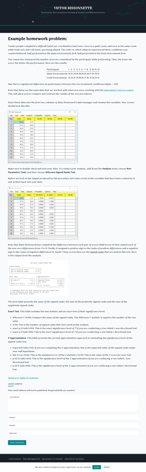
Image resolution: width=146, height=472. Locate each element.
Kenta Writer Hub (117, 463)
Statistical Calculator (74, 459)
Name (12, 419)
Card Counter (15, 459)
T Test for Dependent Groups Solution (26, 463)
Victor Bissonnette (73, 8)
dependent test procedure (119, 90)
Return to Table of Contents (23, 378)
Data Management (31, 459)
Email (12, 427)
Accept (96, 468)
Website (13, 435)
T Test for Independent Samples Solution (65, 463)
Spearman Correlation (52, 459)
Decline (106, 468)
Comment (14, 397)
